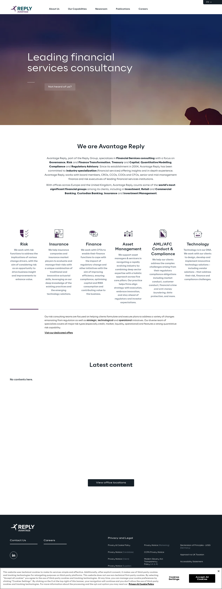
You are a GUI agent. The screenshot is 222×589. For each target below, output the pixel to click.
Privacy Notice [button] (121, 552)
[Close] (218, 571)
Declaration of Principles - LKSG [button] (195, 546)
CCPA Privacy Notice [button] (154, 552)
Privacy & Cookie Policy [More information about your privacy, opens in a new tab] (141, 584)
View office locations (111, 483)
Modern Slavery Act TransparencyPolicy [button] (153, 561)
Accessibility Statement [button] (191, 562)
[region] (111, 578)
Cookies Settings (174, 578)
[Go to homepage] (24, 9)
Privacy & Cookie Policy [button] (119, 545)
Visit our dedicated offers (59, 333)
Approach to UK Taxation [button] (192, 555)
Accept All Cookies (202, 578)
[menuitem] (54, 9)
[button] (60, 87)
